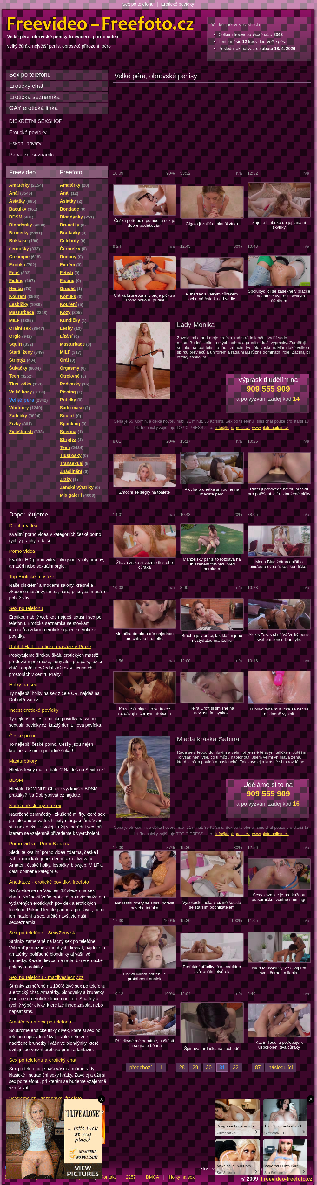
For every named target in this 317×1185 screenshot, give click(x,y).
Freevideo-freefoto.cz (287, 1179)
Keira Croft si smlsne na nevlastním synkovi (211, 710)
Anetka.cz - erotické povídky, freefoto (49, 881)
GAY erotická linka (33, 108)
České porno (23, 735)
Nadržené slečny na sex (35, 805)
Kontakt (108, 1177)
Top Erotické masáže (31, 576)
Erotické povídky (177, 4)
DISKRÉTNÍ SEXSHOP (36, 121)
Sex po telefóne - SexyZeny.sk (42, 932)
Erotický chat (26, 85)
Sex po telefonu (138, 4)
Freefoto (71, 172)
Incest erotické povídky (34, 710)
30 (209, 1067)
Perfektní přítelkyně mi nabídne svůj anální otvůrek (212, 969)
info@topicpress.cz (232, 427)
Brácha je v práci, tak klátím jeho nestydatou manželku (212, 638)
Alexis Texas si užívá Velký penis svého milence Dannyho (278, 637)
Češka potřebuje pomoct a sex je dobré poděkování (144, 223)
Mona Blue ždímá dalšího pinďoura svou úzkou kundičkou (278, 564)
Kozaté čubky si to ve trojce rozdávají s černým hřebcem (144, 711)
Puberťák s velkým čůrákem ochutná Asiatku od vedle (212, 296)
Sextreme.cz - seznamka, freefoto (45, 1098)
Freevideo (22, 172)
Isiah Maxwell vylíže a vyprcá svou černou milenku (279, 970)
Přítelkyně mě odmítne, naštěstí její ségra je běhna (144, 1043)
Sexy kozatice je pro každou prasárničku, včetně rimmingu (279, 897)
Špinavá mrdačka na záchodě (211, 1048)
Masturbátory (23, 761)
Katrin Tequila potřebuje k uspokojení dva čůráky (279, 1045)
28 (182, 1067)
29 (195, 1067)
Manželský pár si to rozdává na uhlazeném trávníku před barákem (212, 564)
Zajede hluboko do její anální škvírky (279, 225)
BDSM (16, 780)
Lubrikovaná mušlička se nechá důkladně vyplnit (279, 711)
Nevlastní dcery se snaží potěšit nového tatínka (144, 905)
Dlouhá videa (23, 525)
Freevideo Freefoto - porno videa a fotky (100, 23)
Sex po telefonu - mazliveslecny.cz (46, 977)
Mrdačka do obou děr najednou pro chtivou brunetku (145, 636)
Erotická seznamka (34, 97)
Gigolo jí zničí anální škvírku (212, 223)
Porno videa (22, 551)
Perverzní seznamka (32, 154)
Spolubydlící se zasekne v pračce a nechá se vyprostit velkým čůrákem (279, 296)
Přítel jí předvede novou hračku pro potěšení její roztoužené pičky (279, 491)
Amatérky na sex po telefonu (40, 1021)
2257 (131, 1177)
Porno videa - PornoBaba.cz (39, 843)
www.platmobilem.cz (270, 427)
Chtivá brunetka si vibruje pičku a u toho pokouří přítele (144, 297)
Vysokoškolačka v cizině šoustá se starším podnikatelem (211, 905)
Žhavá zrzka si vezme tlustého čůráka (144, 565)
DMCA (152, 1177)
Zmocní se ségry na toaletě (144, 492)
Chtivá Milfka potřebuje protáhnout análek (144, 976)
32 (236, 1067)
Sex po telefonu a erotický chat (42, 1060)
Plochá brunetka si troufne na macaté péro (211, 491)
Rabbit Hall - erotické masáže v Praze (50, 646)
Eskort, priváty (25, 143)
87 (258, 1067)
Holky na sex (23, 684)
